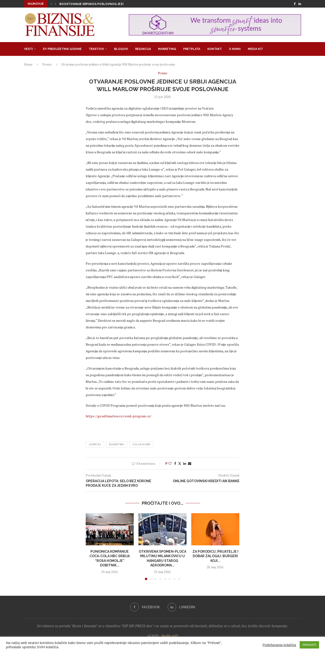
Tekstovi (96, 49)
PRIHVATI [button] (309, 645)
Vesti (28, 49)
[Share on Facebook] (175, 463)
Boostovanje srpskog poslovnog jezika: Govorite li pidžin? (109, 4)
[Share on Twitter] (179, 463)
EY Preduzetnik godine (62, 49)
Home (28, 64)
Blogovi (121, 49)
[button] (51, 4)
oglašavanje (141, 444)
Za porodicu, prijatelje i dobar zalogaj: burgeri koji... (215, 556)
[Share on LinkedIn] (184, 463)
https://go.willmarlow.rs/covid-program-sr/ (118, 416)
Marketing (167, 49)
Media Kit (255, 49)
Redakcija (143, 49)
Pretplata (191, 49)
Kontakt (214, 49)
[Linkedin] (299, 4)
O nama (235, 49)
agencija (95, 444)
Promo (47, 64)
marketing (116, 444)
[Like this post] (170, 463)
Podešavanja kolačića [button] (279, 645)
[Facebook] (294, 4)
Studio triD (169, 635)
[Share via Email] (189, 463)
